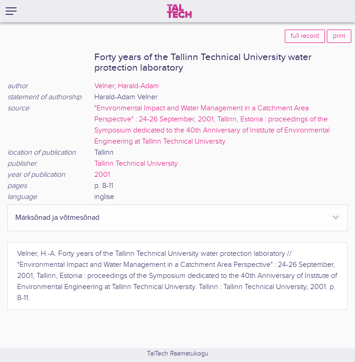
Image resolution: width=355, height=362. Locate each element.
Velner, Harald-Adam (126, 86)
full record (305, 36)
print (339, 36)
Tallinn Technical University (136, 163)
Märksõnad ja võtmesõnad (57, 217)
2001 (102, 174)
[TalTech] (179, 11)
